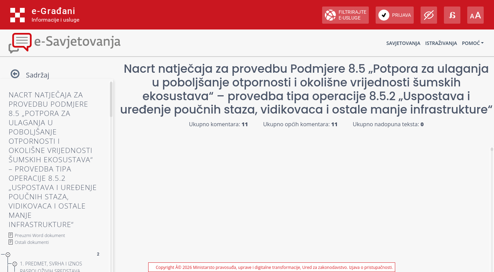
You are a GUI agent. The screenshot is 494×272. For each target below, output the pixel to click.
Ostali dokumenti (32, 242)
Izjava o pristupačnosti (370, 267)
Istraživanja (441, 43)
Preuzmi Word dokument (40, 235)
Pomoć (471, 43)
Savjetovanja (403, 43)
